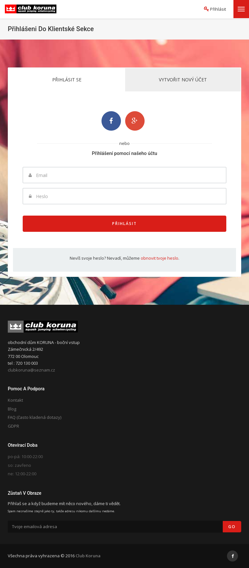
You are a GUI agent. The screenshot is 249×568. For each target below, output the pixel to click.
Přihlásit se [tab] (66, 80)
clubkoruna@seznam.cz (31, 370)
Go (232, 526)
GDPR (13, 426)
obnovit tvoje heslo (159, 258)
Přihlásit (124, 223)
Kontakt (15, 400)
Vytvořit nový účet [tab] (183, 80)
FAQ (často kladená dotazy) (34, 417)
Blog (12, 409)
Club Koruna (88, 556)
